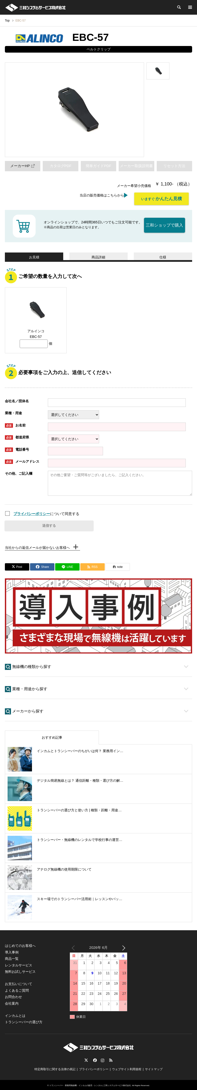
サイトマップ (154, 1067)
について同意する (46, 512)
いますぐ (161, 198)
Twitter (86, 1058)
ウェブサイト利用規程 (126, 1067)
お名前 (15, 424)
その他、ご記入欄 (18, 472)
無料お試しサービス (20, 970)
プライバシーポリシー (31, 512)
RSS (111, 1058)
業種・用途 (13, 411)
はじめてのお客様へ (20, 944)
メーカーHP (22, 166)
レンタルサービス (18, 963)
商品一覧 (12, 957)
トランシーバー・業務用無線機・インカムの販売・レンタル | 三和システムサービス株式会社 (90, 1084)
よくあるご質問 (17, 989)
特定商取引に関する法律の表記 (54, 1067)
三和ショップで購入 (165, 223)
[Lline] (67, 565)
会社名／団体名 (17, 400)
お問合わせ (13, 995)
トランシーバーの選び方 (23, 1020)
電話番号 (17, 448)
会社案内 (12, 1002)
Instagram (102, 1058)
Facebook (94, 1058)
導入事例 (12, 951)
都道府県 (17, 436)
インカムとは (15, 1014)
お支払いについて (18, 982)
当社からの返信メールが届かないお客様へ (37, 546)
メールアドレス (22, 460)
